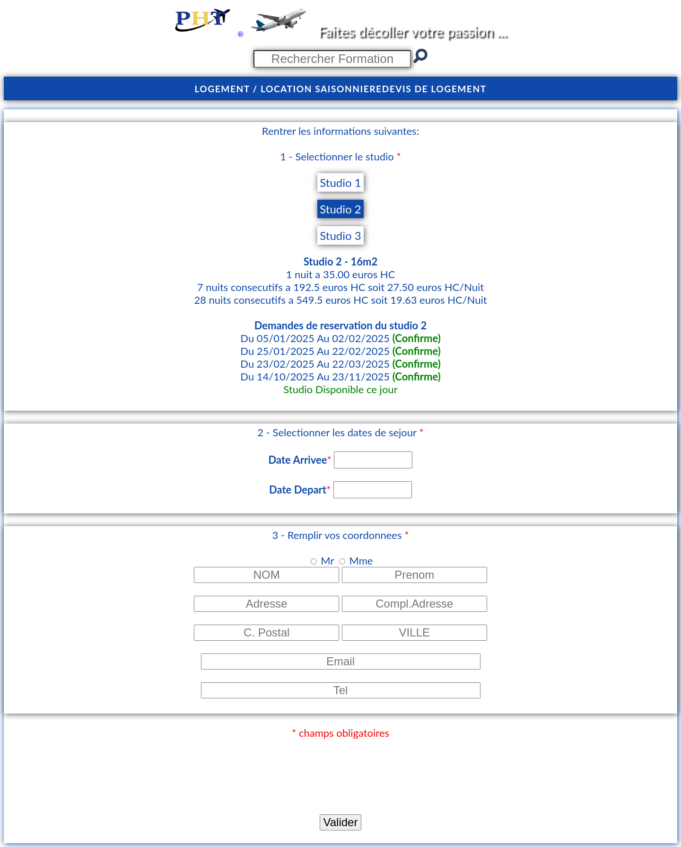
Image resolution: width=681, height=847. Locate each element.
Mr (327, 560)
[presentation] (76, 770)
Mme (361, 560)
